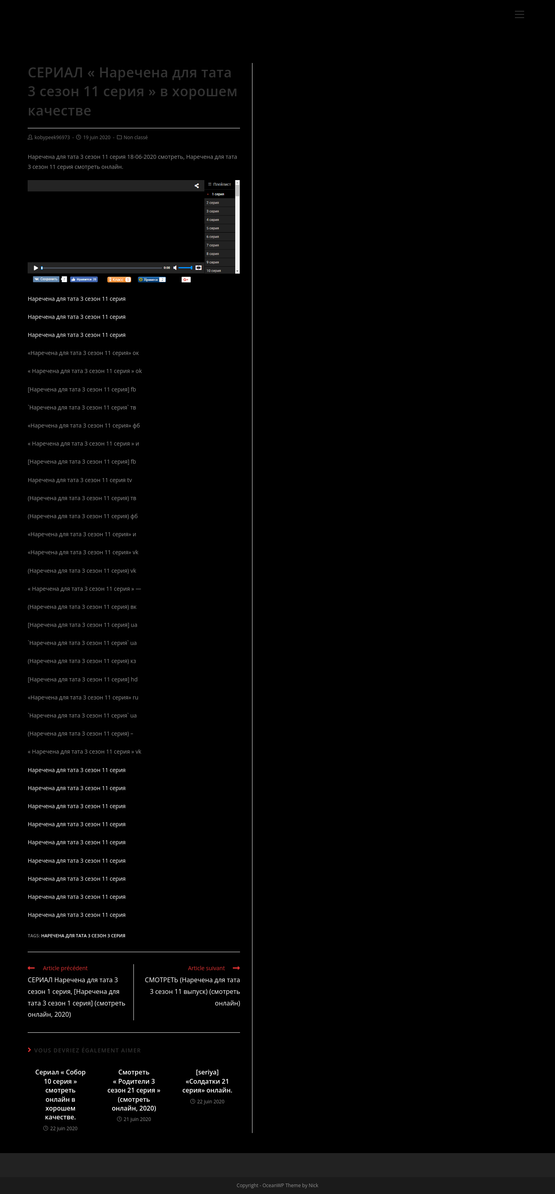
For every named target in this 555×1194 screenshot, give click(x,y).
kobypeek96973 (52, 137)
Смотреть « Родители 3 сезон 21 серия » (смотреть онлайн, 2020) (133, 1090)
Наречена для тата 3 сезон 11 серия (76, 298)
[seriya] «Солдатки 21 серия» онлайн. (207, 1081)
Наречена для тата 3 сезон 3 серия (83, 935)
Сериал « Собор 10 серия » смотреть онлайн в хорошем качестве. (60, 1094)
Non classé (136, 137)
